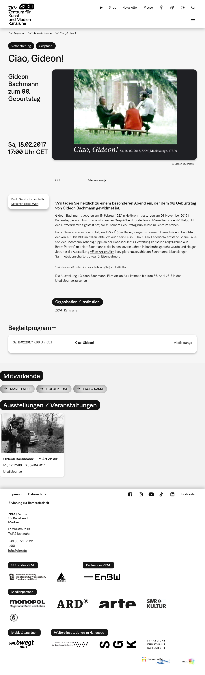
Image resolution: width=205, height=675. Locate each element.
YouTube (151, 494)
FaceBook (130, 494)
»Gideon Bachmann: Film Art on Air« (104, 276)
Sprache (182, 7)
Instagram (140, 494)
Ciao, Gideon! (84, 343)
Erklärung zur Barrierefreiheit (29, 503)
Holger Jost (57, 389)
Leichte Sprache (161, 7)
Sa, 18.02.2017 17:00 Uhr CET (32, 342)
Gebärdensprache (172, 7)
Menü (193, 21)
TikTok (161, 494)
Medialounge (97, 180)
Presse (148, 7)
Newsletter (130, 7)
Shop (112, 7)
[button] (124, 114)
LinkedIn (172, 494)
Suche (193, 7)
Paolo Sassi (93, 389)
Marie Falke (20, 389)
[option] (34, 445)
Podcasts (188, 494)
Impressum (16, 494)
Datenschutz (37, 494)
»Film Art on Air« (102, 252)
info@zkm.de (17, 551)
